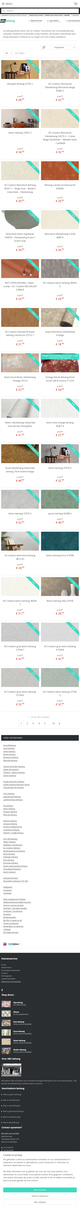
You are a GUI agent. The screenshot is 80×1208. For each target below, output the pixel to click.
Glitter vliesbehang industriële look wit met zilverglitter (20, 424)
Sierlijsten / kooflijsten (12, 911)
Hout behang (9, 748)
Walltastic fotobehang (12, 845)
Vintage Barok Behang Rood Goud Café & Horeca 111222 (60, 379)
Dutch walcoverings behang (15, 866)
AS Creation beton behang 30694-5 (60, 284)
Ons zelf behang (10, 839)
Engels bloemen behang (13, 781)
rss (25, 1203)
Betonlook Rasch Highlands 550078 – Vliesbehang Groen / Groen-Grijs (20, 237)
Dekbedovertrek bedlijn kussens (17, 902)
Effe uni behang (10, 814)
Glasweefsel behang (12, 796)
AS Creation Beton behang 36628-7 (20, 602)
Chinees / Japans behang (14, 772)
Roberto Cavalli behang (13, 833)
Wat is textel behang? (12, 1117)
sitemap (19, 1203)
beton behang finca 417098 (60, 555)
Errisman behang (10, 863)
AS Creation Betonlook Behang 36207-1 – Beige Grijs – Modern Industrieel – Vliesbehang (20, 188)
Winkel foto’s (6, 967)
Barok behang (9, 754)
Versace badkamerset (12, 826)
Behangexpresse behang (14, 851)
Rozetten (7, 914)
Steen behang (9, 751)
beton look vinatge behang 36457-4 (60, 424)
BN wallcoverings (10, 932)
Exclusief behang (10, 878)
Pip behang (8, 805)
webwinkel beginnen (35, 1203)
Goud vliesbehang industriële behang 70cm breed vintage (20, 469)
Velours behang (10, 821)
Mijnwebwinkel (58, 1203)
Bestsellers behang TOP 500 (15, 881)
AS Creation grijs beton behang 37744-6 (20, 693)
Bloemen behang (10, 757)
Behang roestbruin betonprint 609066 (59, 187)
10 (53, 723)
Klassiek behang (10, 760)
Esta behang (8, 860)
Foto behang (8, 793)
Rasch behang (9, 872)
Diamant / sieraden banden (15, 908)
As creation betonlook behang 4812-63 (20, 557)
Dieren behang (9, 775)
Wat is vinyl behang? (11, 1100)
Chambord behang (11, 830)
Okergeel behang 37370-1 (20, 83)
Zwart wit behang (10, 769)
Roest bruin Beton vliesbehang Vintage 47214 (20, 379)
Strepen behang (10, 811)
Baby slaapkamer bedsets (14, 899)
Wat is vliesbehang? (11, 1122)
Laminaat (7, 893)
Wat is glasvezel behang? (13, 1111)
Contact (4, 973)
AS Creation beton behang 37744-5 (60, 693)
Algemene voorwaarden (11, 981)
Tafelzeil (7, 929)
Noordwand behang (12, 869)
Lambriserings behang (12, 799)
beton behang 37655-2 (20, 132)
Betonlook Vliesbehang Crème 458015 (60, 235)
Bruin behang (9, 854)
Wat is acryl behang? (11, 1105)
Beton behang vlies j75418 (60, 600)
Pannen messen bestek (13, 905)
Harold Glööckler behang (14, 766)
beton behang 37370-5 (60, 467)
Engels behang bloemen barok (16, 784)
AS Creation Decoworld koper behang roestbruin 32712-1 (20, 333)
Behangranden (9, 917)
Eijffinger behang (10, 857)
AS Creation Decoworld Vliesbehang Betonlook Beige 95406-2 (60, 87)
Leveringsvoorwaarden (10, 970)
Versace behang (10, 823)
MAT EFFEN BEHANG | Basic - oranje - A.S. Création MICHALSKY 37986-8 (20, 286)
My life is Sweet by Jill (12, 920)
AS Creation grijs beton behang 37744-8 (60, 648)
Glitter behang (9, 842)
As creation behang (11, 848)
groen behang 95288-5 (60, 513)
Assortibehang (9, 745)
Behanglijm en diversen (13, 926)
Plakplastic (7, 887)
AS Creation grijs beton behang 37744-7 (20, 648)
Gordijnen (7, 890)
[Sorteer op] (58, 47)
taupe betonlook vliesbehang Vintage (60, 333)
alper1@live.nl (9, 1156)
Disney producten (11, 923)
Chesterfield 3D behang (13, 787)
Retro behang (9, 808)
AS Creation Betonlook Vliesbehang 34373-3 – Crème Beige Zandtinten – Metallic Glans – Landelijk (60, 138)
